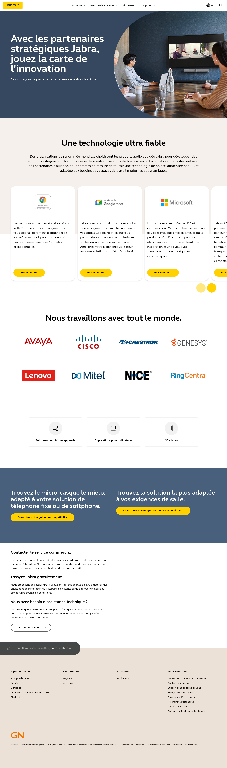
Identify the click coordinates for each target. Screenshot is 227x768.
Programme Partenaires (181, 701)
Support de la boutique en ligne (184, 687)
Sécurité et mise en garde (32, 745)
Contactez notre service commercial (187, 678)
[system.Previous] (201, 288)
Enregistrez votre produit (181, 692)
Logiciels (67, 678)
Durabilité (16, 687)
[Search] (221, 5)
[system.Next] (211, 288)
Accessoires (69, 683)
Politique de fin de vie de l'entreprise (187, 711)
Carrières (15, 683)
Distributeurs (122, 678)
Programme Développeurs (182, 697)
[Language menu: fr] (210, 5)
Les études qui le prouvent (158, 745)
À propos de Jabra (20, 678)
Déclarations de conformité (131, 745)
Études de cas (18, 697)
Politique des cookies (56, 745)
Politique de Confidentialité (185, 745)
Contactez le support (179, 683)
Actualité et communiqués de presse (30, 692)
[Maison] (9, 648)
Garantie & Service (178, 706)
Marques (14, 745)
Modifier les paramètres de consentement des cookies (92, 745)
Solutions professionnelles (33, 648)
